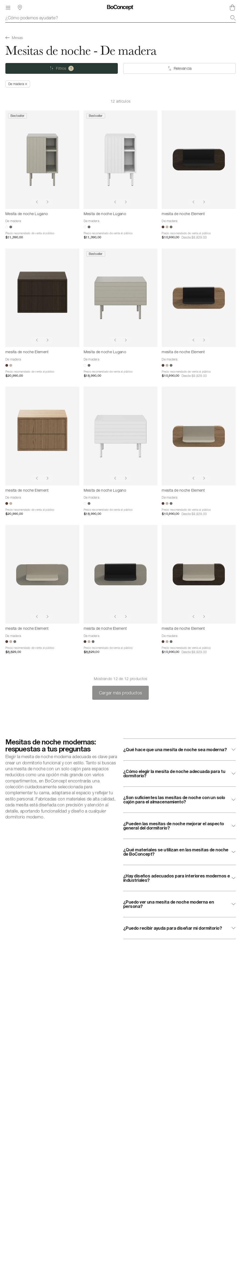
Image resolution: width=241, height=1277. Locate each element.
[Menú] (8, 7)
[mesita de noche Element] (199, 159)
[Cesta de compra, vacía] (232, 7)
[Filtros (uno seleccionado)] (61, 68)
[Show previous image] (36, 202)
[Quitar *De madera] (17, 84)
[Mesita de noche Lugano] (42, 159)
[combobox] (120, 17)
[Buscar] (233, 18)
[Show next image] (47, 202)
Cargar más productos (120, 692)
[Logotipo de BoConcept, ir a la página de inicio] (120, 7)
